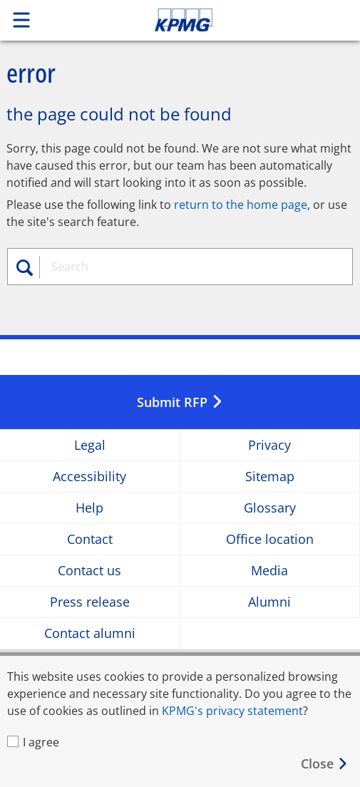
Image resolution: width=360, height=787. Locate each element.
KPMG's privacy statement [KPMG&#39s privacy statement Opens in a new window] (232, 711)
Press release (90, 602)
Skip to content (217, 20)
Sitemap (269, 476)
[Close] (325, 764)
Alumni (269, 602)
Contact (90, 539)
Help (89, 508)
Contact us (89, 570)
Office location (270, 539)
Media (269, 570)
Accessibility (89, 476)
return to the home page (240, 204)
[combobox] (186, 266)
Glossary (270, 508)
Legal (90, 445)
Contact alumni (89, 633)
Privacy (269, 445)
